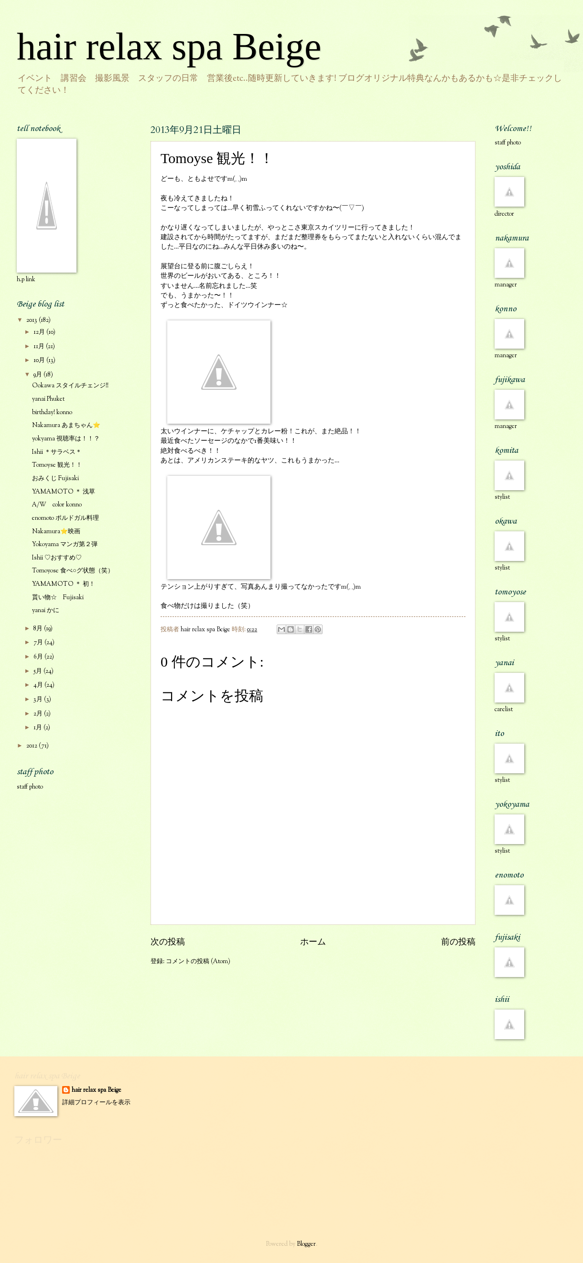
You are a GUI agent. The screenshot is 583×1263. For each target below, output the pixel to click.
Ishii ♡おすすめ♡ (57, 558)
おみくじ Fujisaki (55, 478)
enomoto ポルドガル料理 (65, 518)
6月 (38, 657)
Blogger (306, 1244)
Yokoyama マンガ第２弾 (64, 544)
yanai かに (45, 610)
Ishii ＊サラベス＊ (57, 452)
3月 (38, 699)
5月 (38, 671)
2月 (38, 714)
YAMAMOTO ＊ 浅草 (63, 492)
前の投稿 (458, 942)
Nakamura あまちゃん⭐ (66, 425)
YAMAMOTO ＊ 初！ (63, 584)
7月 (38, 642)
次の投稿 (168, 942)
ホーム (313, 942)
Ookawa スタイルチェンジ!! (70, 386)
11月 (39, 346)
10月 (39, 360)
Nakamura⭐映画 (56, 531)
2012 (32, 746)
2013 (32, 320)
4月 (38, 685)
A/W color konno (57, 505)
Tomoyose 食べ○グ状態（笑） (73, 571)
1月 (38, 728)
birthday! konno (52, 412)
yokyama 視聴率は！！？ (66, 439)
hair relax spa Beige (169, 46)
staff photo (30, 787)
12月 (39, 332)
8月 (38, 629)
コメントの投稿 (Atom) (198, 961)
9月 (38, 375)
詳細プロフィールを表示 (96, 1102)
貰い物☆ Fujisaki (58, 597)
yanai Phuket (48, 399)
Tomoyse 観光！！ (57, 465)
